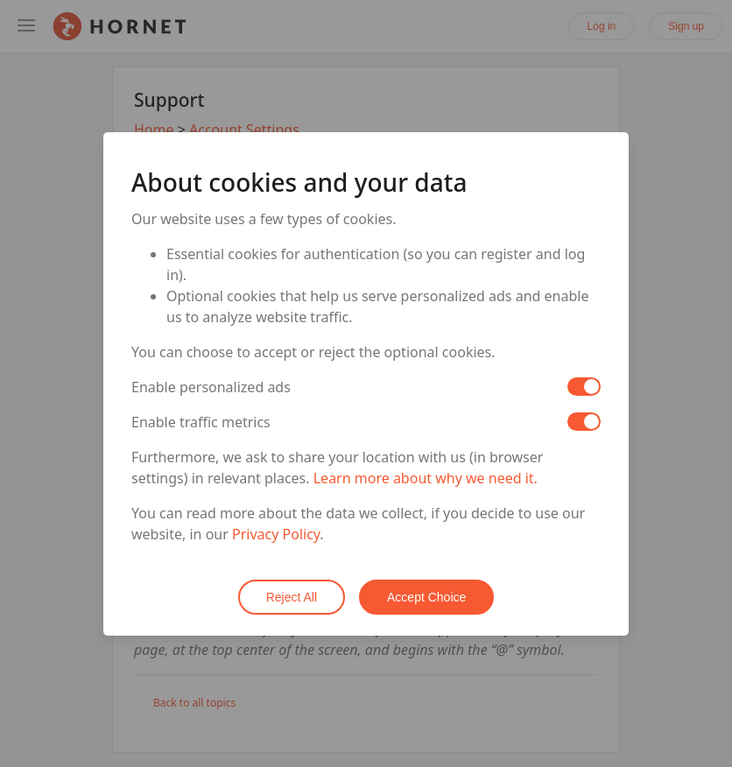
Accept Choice (426, 597)
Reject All (291, 597)
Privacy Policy (276, 534)
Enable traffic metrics (201, 422)
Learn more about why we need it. (425, 478)
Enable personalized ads (211, 387)
